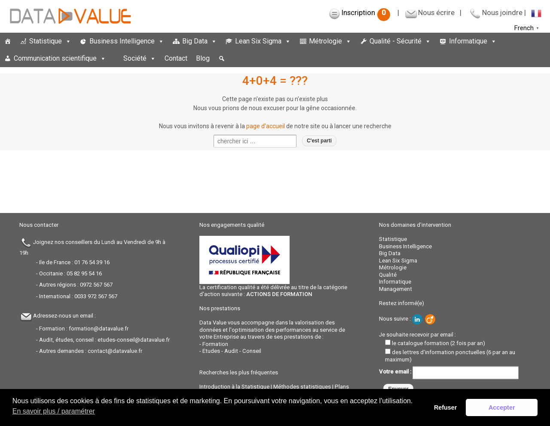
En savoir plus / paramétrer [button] (53, 411)
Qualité (388, 275)
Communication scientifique (60, 58)
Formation (215, 344)
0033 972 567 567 (95, 296)
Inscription (366, 12)
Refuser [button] (445, 407)
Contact (176, 58)
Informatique (473, 41)
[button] (221, 58)
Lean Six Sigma (263, 41)
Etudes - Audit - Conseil (231, 351)
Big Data (199, 41)
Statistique (50, 41)
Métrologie (330, 41)
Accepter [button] (502, 407)
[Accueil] (7, 41)
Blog (203, 58)
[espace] (114, 58)
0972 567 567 (96, 284)
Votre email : (449, 371)
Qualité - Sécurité (400, 41)
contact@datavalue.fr (115, 351)
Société (139, 58)
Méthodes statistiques (302, 386)
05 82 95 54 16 (84, 273)
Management (395, 289)
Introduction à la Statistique (234, 386)
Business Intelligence (126, 41)
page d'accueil (265, 126)
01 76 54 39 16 (92, 262)
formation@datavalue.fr (98, 328)
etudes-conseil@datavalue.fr (134, 339)
